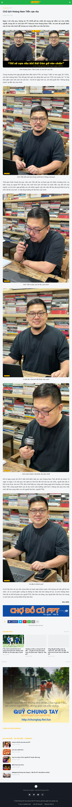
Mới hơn (4, 662)
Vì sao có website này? (24, 804)
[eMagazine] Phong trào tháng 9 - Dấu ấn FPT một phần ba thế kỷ (31, 772)
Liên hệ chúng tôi (37, 804)
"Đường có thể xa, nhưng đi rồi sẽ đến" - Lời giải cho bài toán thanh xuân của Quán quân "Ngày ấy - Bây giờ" (35, 651)
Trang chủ (5, 8)
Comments (28, 738)
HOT (10, 8)
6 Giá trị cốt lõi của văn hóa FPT (21, 742)
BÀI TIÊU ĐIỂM (18, 738)
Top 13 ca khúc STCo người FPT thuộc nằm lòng (26, 757)
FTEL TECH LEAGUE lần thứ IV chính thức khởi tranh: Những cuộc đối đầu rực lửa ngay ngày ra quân (13, 650)
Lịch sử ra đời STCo (17, 750)
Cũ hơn (68, 662)
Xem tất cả (66, 631)
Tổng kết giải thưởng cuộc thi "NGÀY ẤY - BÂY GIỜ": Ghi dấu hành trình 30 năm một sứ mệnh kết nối (58, 651)
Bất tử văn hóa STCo (18, 765)
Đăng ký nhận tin (49, 804)
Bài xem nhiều (8, 738)
